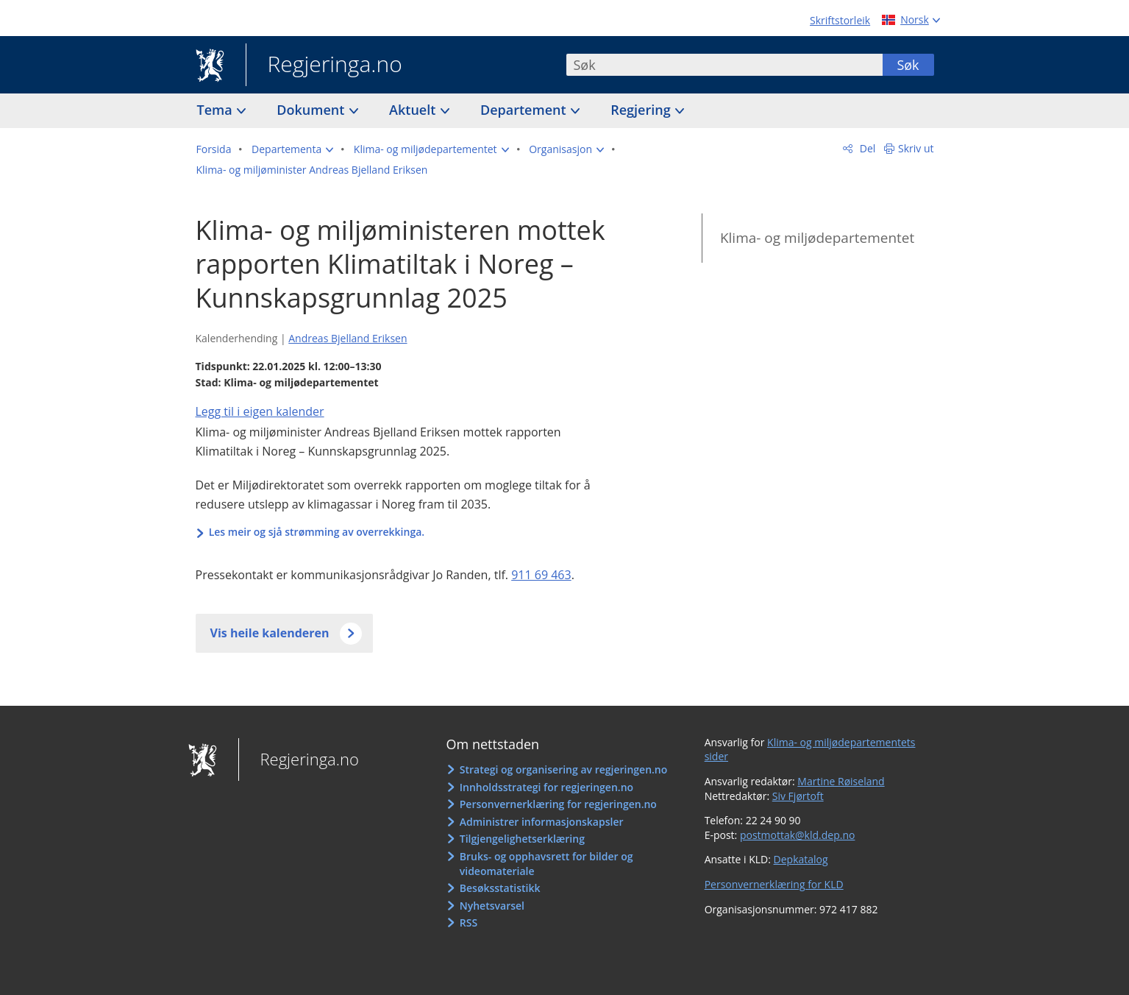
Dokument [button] (312, 109)
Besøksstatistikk (500, 888)
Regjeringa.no (324, 65)
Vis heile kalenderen (270, 633)
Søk (908, 65)
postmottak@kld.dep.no (797, 835)
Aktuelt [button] (414, 109)
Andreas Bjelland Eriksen (347, 338)
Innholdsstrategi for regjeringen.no (546, 787)
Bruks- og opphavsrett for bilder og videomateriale (546, 863)
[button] (292, 149)
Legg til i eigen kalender (260, 411)
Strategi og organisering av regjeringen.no (564, 769)
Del (866, 148)
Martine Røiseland (840, 781)
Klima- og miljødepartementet (817, 237)
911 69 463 (541, 575)
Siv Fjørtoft (798, 796)
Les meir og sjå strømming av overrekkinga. (316, 532)
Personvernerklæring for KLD (774, 884)
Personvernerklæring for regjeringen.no (558, 804)
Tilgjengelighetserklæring (522, 839)
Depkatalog (801, 859)
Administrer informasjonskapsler (542, 822)
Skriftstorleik (840, 20)
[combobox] (724, 65)
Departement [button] (524, 109)
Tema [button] (216, 109)
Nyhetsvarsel (492, 906)
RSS (468, 923)
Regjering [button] (642, 109)
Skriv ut (916, 148)
